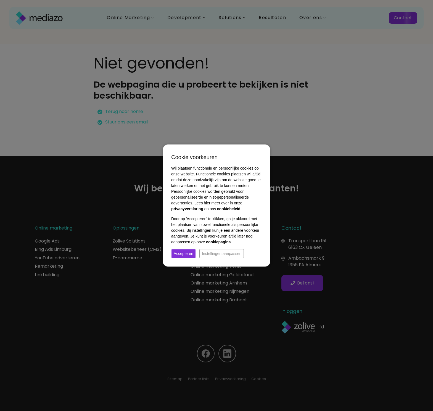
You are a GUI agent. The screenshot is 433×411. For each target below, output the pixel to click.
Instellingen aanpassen (221, 253)
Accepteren (183, 253)
